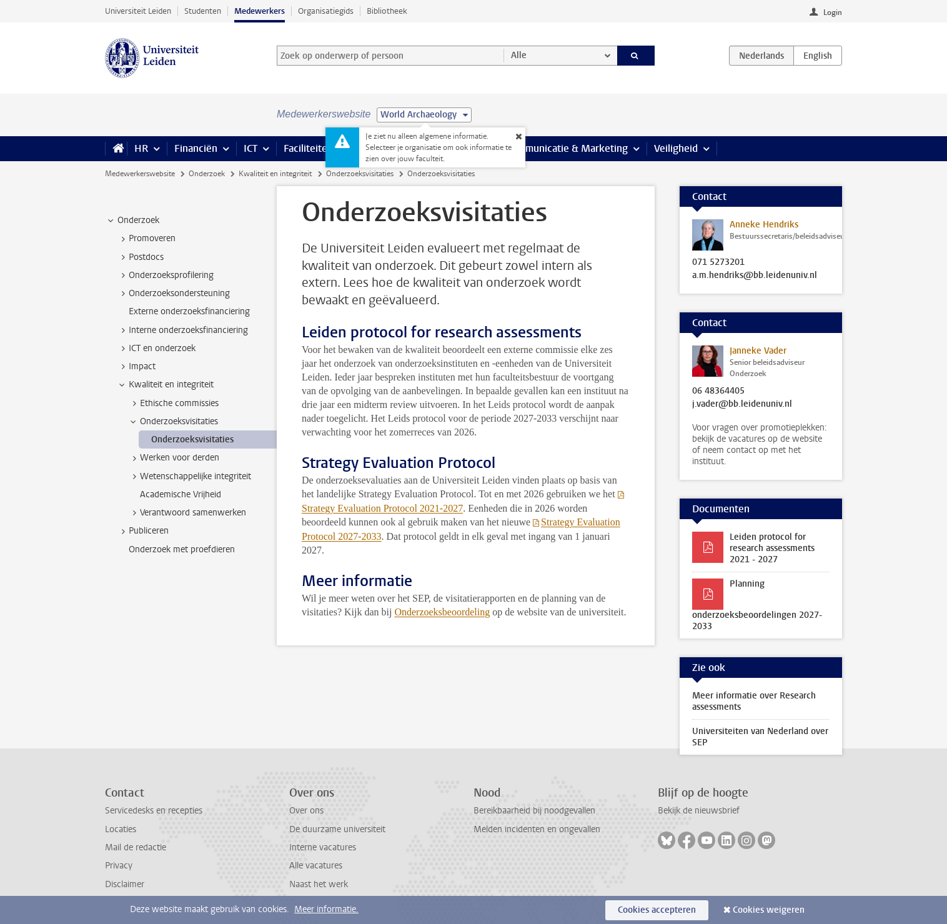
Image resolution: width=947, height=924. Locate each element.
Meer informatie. (326, 909)
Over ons (306, 811)
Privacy (118, 866)
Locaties (120, 829)
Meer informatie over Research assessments (754, 701)
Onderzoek (207, 174)
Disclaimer (124, 884)
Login (832, 12)
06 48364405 (718, 391)
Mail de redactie (135, 847)
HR (141, 148)
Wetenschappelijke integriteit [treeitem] (189, 476)
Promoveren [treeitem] (146, 238)
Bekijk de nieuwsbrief (699, 811)
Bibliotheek (387, 11)
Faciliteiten (308, 148)
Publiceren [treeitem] (143, 531)
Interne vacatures (322, 847)
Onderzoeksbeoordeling (442, 612)
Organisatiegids (326, 11)
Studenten (202, 11)
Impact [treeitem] (136, 366)
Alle (519, 55)
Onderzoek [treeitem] (132, 220)
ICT (250, 148)
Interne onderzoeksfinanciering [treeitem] (182, 330)
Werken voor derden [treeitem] (173, 458)
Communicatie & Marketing (567, 148)
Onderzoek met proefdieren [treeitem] (182, 549)
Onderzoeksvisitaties (360, 174)
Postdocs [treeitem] (140, 257)
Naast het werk (318, 884)
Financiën (195, 148)
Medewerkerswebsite (140, 174)
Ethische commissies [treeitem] (173, 403)
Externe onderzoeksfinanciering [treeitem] (189, 311)
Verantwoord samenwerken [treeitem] (187, 513)
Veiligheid (676, 148)
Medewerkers (259, 11)
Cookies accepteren (657, 910)
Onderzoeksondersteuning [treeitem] (173, 293)
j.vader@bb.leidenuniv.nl (742, 404)
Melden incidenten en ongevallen (536, 829)
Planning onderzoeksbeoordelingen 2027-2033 (757, 605)
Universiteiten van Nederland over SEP (760, 736)
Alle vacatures (315, 866)
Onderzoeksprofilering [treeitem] (165, 275)
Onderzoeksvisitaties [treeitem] (173, 421)
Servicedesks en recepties (153, 811)
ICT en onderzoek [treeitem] (156, 348)
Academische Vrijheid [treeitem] (180, 494)
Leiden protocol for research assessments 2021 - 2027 (772, 548)
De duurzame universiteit (337, 829)
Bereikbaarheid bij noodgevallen (534, 811)
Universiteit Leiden (138, 11)
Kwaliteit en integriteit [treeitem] (165, 385)
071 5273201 (718, 262)
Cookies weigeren (769, 910)
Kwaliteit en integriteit (275, 174)
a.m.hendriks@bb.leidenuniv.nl (754, 275)
